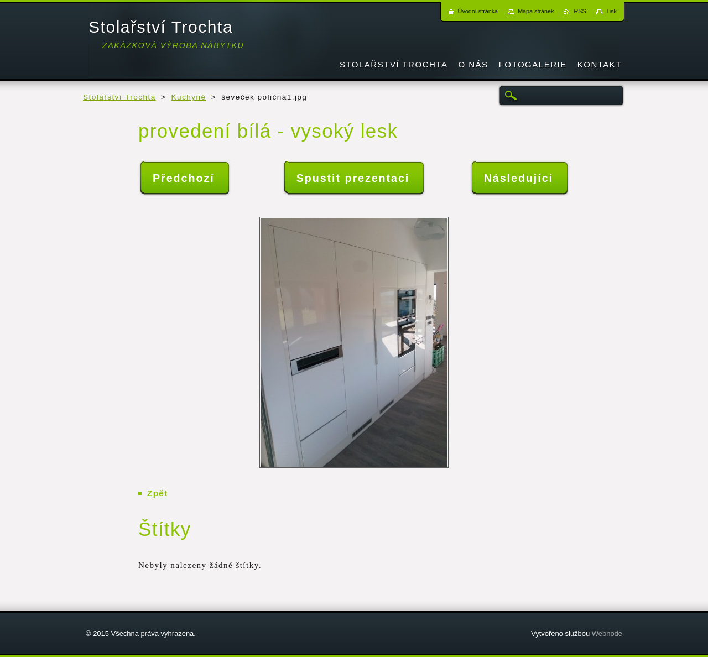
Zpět (157, 493)
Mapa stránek (536, 11)
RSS (580, 11)
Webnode (607, 633)
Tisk (611, 11)
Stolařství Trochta (119, 97)
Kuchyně (188, 97)
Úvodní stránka (478, 11)
